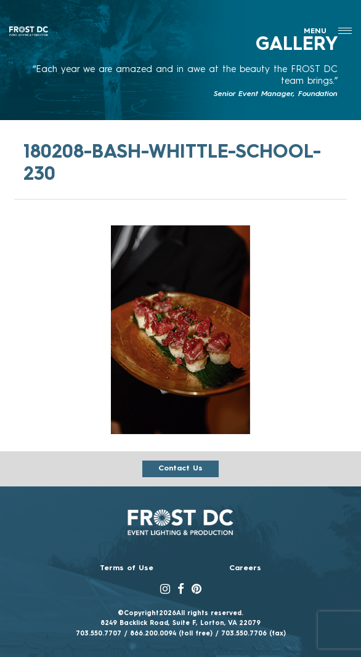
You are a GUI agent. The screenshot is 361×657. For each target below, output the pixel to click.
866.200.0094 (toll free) (171, 634)
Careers (245, 568)
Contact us (180, 468)
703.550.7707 (98, 634)
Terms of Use (126, 568)
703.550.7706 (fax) (253, 634)
